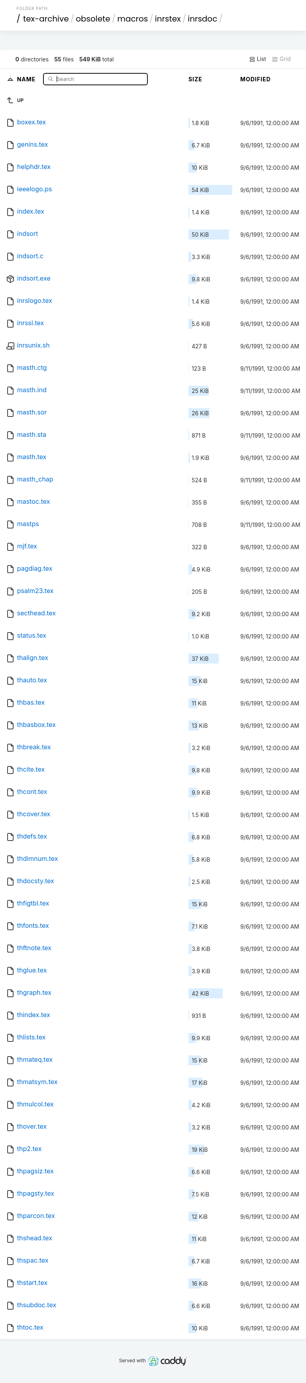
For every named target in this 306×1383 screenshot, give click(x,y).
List (257, 59)
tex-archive (46, 18)
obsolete (93, 18)
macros (132, 18)
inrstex (168, 18)
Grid (281, 59)
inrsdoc (202, 18)
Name (27, 78)
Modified (255, 79)
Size (195, 79)
